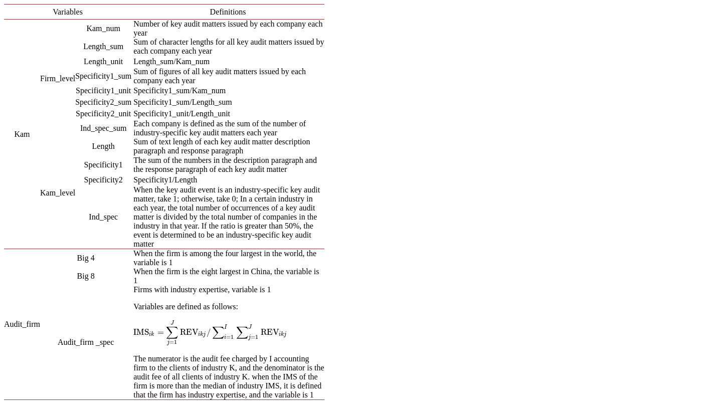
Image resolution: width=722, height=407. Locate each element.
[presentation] (210, 332)
